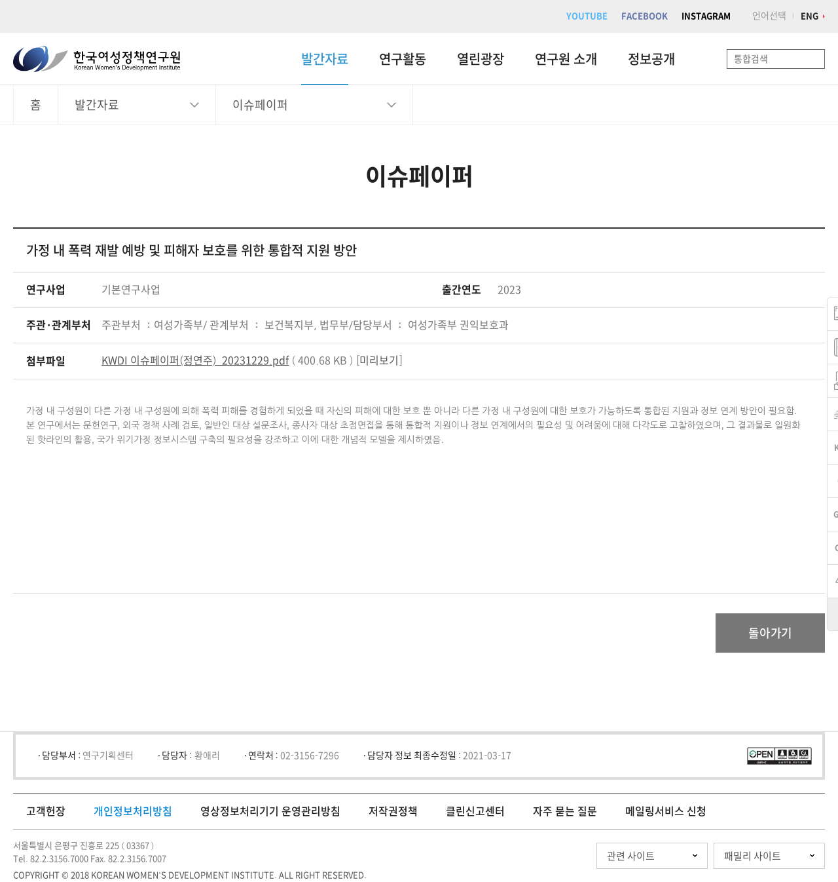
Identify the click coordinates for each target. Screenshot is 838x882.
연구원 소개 (566, 59)
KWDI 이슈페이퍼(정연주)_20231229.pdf (195, 360)
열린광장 (480, 59)
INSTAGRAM (706, 16)
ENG (809, 16)
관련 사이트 (631, 856)
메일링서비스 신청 (665, 811)
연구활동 (402, 59)
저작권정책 (393, 811)
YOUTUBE (587, 16)
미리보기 (379, 360)
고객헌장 (45, 811)
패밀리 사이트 (752, 856)
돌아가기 (770, 633)
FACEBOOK (644, 16)
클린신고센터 (475, 811)
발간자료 (324, 59)
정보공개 (651, 59)
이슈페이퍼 (260, 105)
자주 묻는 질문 (565, 811)
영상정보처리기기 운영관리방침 (270, 811)
